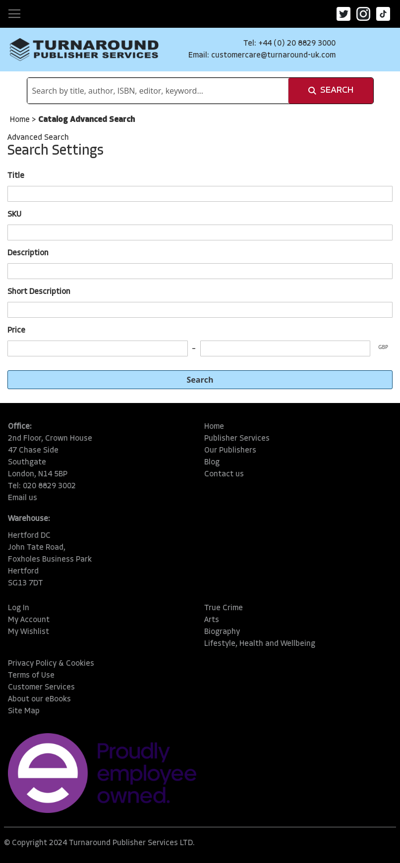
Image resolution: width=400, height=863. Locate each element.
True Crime (223, 608)
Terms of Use (31, 676)
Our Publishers (230, 451)
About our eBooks (39, 699)
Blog (212, 462)
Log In (18, 608)
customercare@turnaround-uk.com (273, 55)
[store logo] (84, 49)
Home (21, 120)
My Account (29, 620)
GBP (383, 347)
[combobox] (157, 91)
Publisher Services (237, 439)
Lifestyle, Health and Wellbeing (259, 644)
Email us (22, 498)
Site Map (24, 711)
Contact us (224, 474)
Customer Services (41, 687)
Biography (222, 632)
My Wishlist (28, 632)
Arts (211, 620)
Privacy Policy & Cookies (51, 664)
